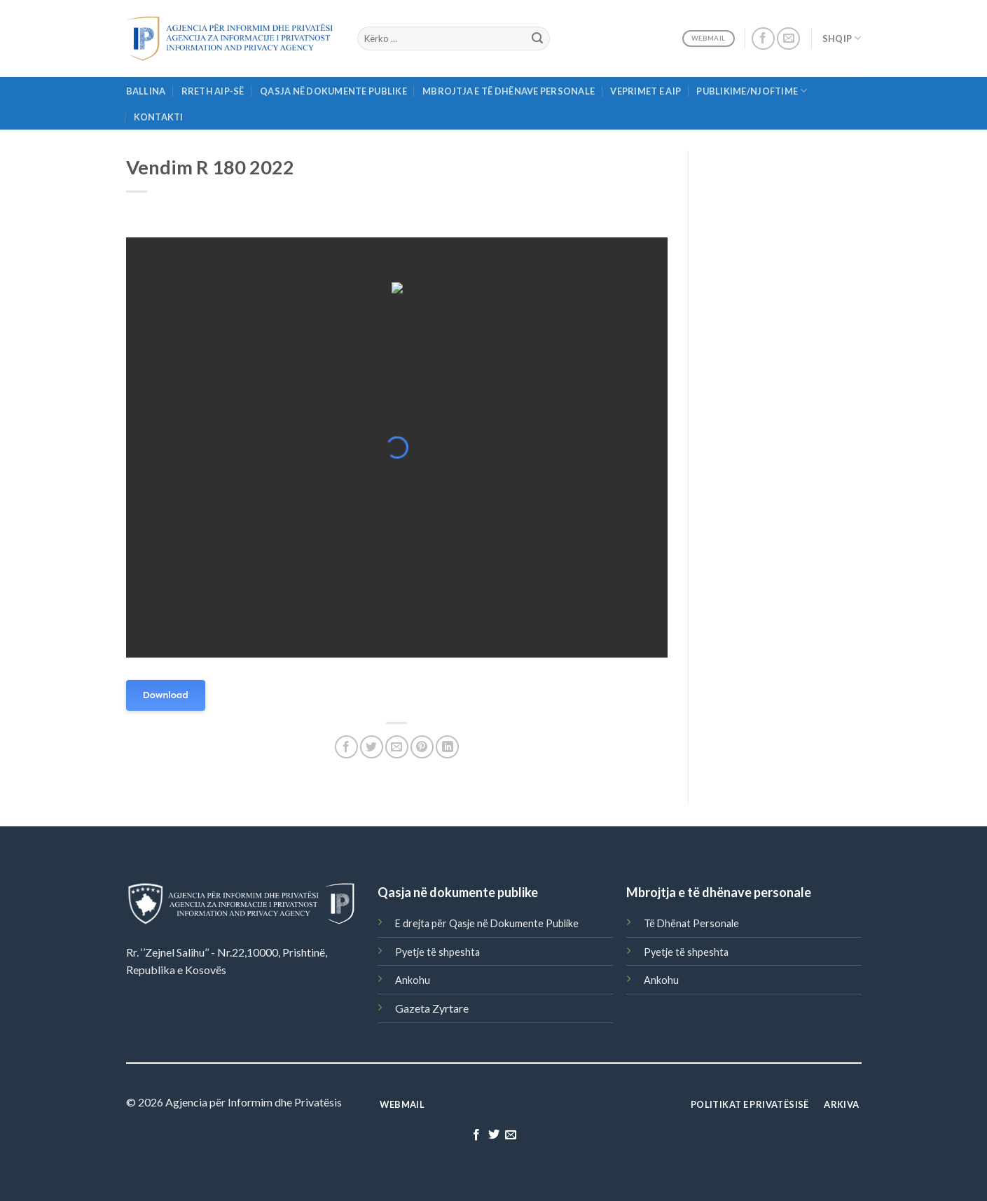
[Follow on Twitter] (493, 1135)
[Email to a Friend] (396, 746)
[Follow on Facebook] (763, 38)
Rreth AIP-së (212, 91)
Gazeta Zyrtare (432, 1008)
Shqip (842, 38)
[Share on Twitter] (371, 746)
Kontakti (159, 117)
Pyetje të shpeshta (437, 952)
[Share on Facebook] (346, 746)
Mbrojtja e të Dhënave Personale (508, 91)
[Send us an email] (788, 38)
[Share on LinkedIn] (447, 746)
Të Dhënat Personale (691, 923)
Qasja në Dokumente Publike (333, 91)
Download (165, 695)
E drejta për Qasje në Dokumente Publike (487, 923)
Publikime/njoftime (751, 90)
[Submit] (537, 38)
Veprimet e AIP (645, 91)
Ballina (146, 91)
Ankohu (412, 980)
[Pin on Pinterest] (422, 746)
